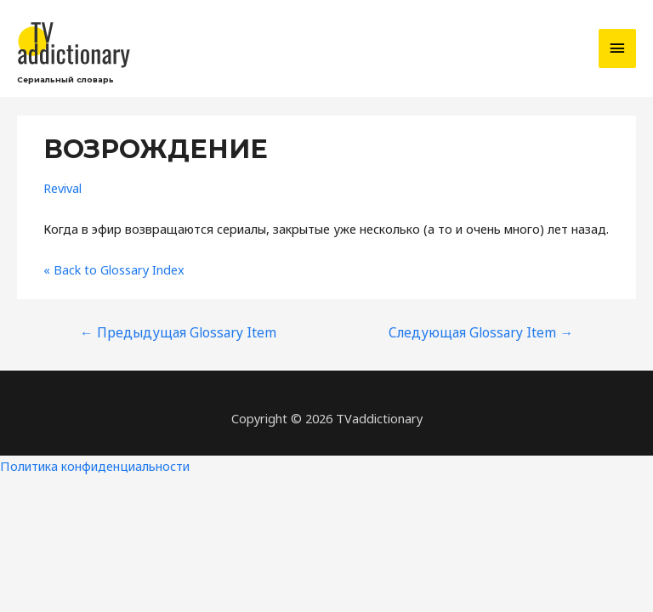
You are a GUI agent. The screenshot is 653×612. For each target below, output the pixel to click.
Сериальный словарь (65, 79)
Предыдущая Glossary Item (178, 332)
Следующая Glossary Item (481, 332)
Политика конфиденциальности (95, 465)
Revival (62, 187)
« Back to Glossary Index (114, 269)
